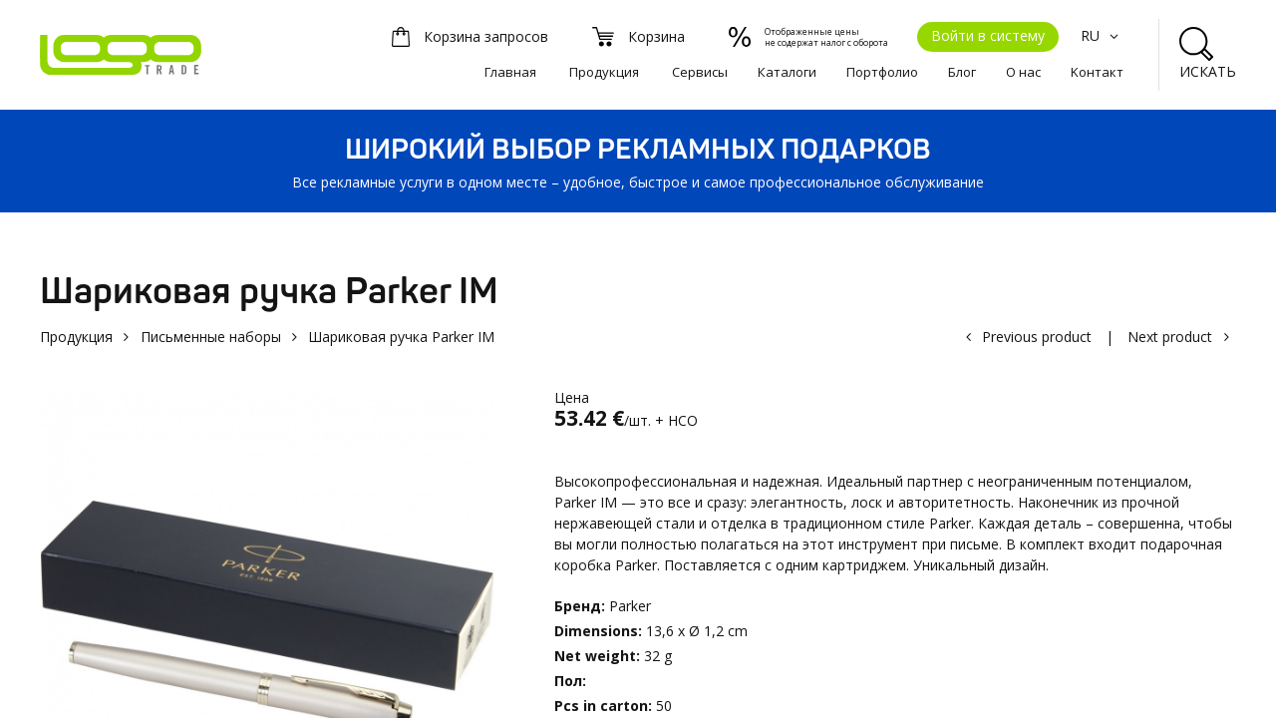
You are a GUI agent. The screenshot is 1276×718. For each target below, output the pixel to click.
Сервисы (700, 72)
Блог (962, 72)
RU (1102, 35)
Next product (1169, 336)
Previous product (1037, 336)
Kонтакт (1097, 72)
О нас (1023, 72)
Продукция (604, 72)
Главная (510, 72)
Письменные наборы (211, 336)
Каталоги (787, 72)
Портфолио (882, 72)
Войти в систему (988, 35)
